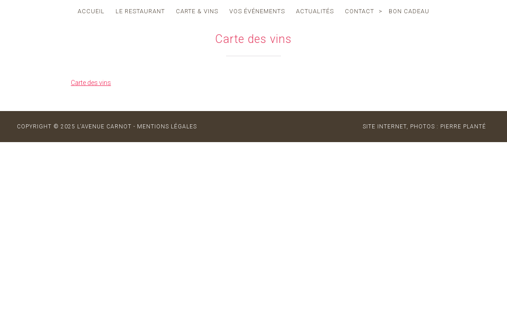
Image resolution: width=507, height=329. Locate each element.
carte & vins (197, 11)
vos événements (257, 11)
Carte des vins (91, 82)
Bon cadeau (409, 11)
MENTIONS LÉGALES (167, 126)
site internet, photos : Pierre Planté (424, 126)
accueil (91, 11)
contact (359, 11)
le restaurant (140, 11)
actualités (315, 11)
